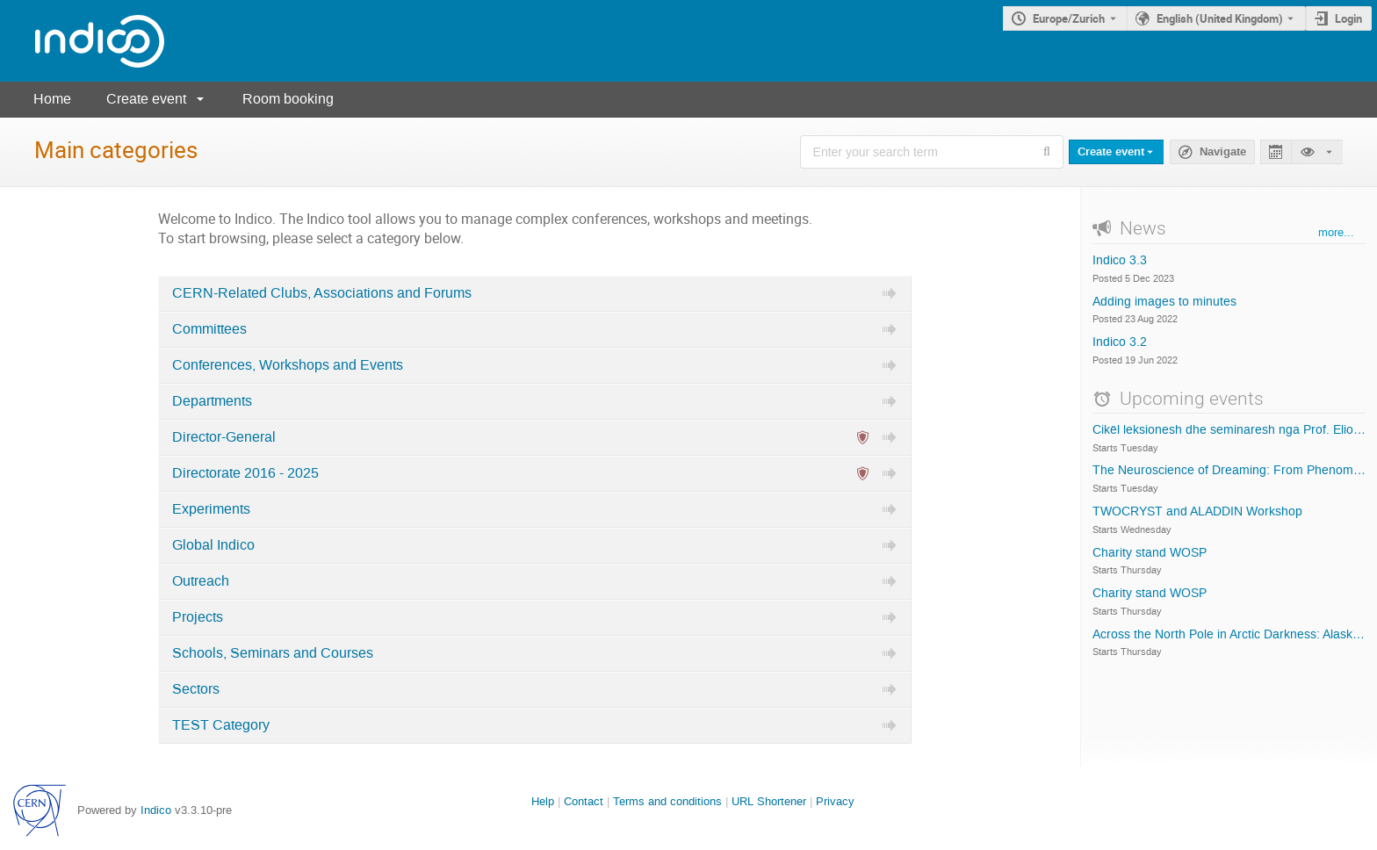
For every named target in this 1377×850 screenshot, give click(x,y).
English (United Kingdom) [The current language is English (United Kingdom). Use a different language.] (1220, 18)
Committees (209, 329)
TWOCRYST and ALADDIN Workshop (1197, 512)
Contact (583, 801)
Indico (156, 810)
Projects (197, 617)
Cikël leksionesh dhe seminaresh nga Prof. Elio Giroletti (1229, 430)
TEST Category (221, 725)
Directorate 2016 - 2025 (245, 473)
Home (52, 99)
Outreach (200, 581)
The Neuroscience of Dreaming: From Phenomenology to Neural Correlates (1229, 471)
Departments (212, 401)
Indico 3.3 (1119, 261)
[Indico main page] (82, 41)
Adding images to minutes (1164, 302)
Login (1348, 18)
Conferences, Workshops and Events (287, 365)
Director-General (224, 437)
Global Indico (213, 545)
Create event (146, 99)
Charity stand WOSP (1149, 553)
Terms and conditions (667, 801)
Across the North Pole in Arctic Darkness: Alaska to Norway (1229, 635)
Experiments (211, 509)
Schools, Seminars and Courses (272, 653)
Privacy (835, 801)
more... (1336, 232)
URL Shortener (769, 801)
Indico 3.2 (1119, 342)
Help (542, 801)
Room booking (288, 99)
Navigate (1223, 152)
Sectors (196, 689)
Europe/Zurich (1069, 18)
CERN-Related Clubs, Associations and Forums (322, 293)
